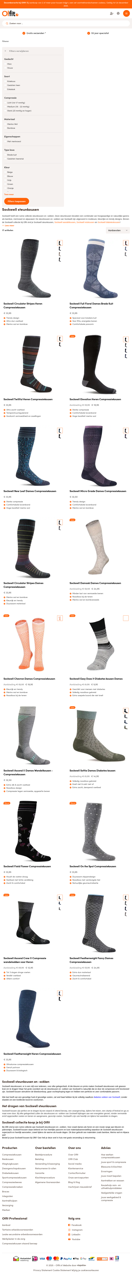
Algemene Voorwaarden (47, 1182)
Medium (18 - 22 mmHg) (16, 106)
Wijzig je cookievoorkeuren (85, 1270)
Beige (8, 172)
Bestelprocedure (43, 1154)
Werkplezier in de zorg (13, 1239)
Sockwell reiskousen (85, 222)
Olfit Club (73, 1159)
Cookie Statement (62, 1270)
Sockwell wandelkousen (64, 222)
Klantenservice (75, 1168)
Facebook (75, 1225)
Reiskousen (8, 1159)
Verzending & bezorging (47, 1164)
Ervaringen (106, 1171)
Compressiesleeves (12, 1182)
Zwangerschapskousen (14, 1168)
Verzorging (7, 1205)
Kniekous (9, 81)
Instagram (75, 1230)
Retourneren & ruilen (45, 1168)
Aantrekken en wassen (112, 1181)
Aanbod (6, 1225)
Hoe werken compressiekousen (110, 1156)
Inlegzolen (7, 1196)
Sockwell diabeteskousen (109, 222)
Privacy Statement (42, 1270)
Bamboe (9, 128)
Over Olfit (73, 1154)
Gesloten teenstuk (14, 158)
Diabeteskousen (10, 1173)
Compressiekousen (11, 1154)
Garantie (39, 1173)
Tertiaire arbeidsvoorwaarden (17, 1230)
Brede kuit (10, 154)
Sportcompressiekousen (14, 1178)
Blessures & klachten (111, 1167)
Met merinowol (12, 141)
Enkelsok (9, 89)
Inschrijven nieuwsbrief (80, 1187)
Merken (6, 1210)
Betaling (39, 1159)
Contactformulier (77, 1173)
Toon (9, 194)
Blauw (8, 176)
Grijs (7, 180)
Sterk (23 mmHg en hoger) (17, 110)
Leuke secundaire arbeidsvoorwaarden (22, 1234)
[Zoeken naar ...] (7, 23)
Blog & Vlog (74, 1182)
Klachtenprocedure (45, 1178)
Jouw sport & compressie (113, 1162)
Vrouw (8, 67)
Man (8, 64)
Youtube (74, 1239)
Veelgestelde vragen (111, 1193)
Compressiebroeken (12, 1187)
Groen (8, 184)
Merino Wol (11, 124)
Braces (5, 1192)
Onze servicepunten (78, 1178)
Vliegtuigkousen (10, 1164)
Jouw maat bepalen (111, 1176)
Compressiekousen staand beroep (19, 1243)
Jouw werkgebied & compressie (111, 1199)
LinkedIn (74, 1235)
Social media (75, 1164)
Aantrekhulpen (9, 1201)
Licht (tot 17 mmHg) (14, 102)
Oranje (9, 188)
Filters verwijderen (16, 51)
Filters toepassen (17, 201)
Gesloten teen (12, 85)
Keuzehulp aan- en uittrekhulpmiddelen (111, 1187)
